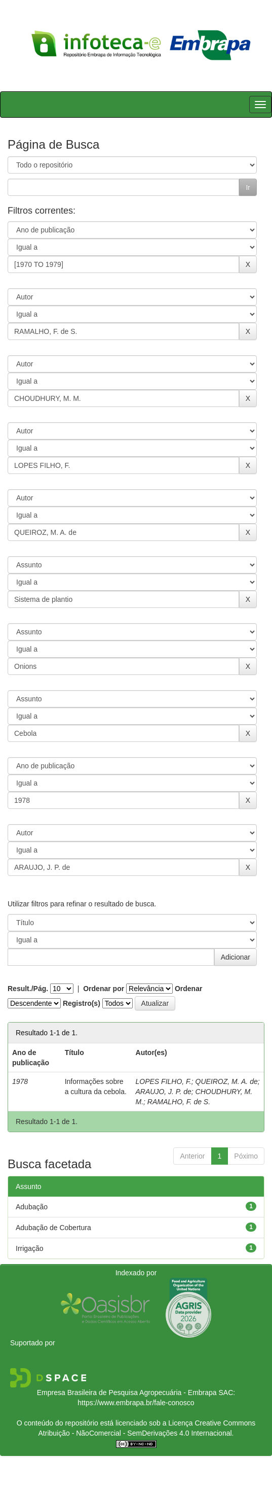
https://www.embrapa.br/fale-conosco (135, 1403)
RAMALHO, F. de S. (178, 1102)
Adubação (32, 1207)
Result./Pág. (28, 989)
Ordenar (188, 989)
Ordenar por (103, 989)
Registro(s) (81, 1003)
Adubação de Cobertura (53, 1228)
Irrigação (29, 1248)
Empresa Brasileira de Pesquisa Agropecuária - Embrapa (127, 1392)
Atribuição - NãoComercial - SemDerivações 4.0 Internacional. (136, 1433)
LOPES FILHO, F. (163, 1081)
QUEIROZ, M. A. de (227, 1081)
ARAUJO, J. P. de (163, 1092)
